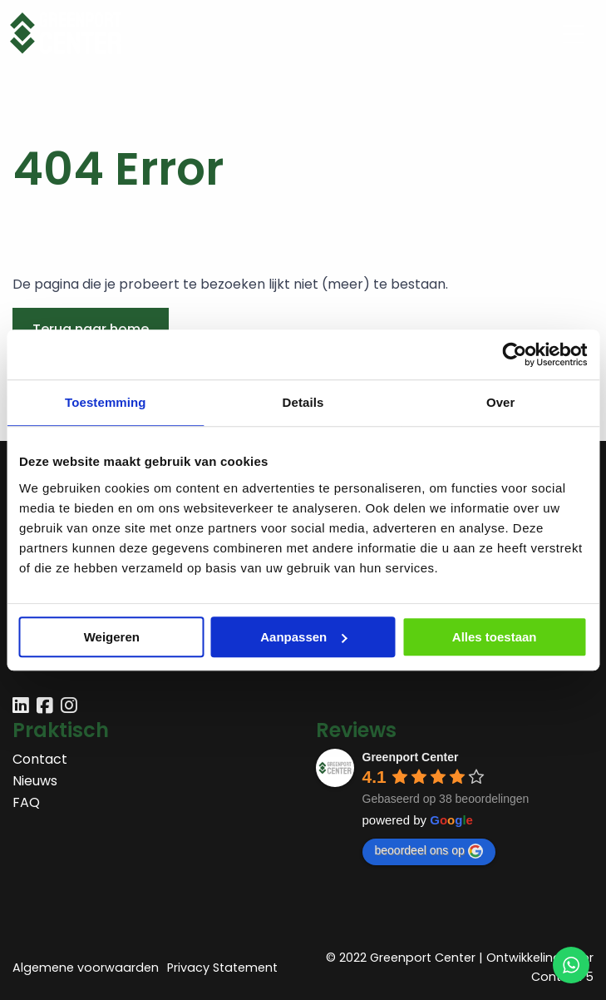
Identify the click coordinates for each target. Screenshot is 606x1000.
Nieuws (34, 780)
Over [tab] (500, 402)
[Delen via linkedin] (20, 707)
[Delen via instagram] (69, 707)
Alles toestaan (494, 637)
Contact (39, 759)
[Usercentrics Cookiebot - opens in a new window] (514, 354)
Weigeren (112, 637)
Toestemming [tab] (105, 402)
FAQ (26, 802)
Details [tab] (303, 402)
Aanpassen (303, 637)
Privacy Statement (222, 967)
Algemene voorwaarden (85, 967)
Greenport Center (410, 757)
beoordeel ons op (429, 851)
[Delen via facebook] (45, 707)
